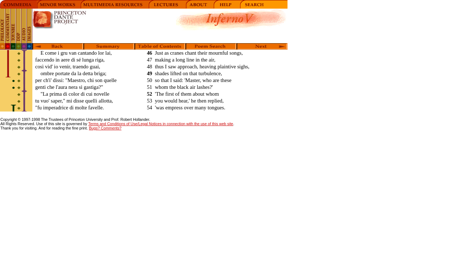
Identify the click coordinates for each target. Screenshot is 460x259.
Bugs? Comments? (105, 128)
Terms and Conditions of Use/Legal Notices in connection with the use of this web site (160, 124)
